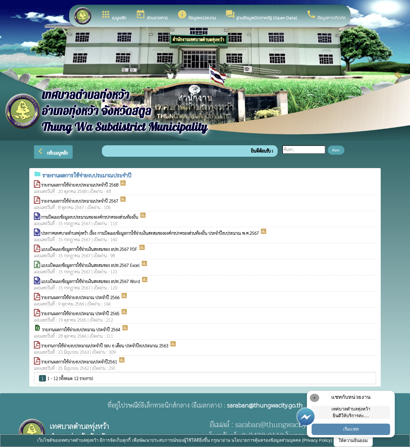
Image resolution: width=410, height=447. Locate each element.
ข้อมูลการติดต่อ (326, 15)
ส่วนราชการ (152, 15)
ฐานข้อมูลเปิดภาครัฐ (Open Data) (261, 15)
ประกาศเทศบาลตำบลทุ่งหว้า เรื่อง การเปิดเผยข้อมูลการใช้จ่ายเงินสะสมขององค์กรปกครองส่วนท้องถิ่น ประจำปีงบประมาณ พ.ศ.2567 (150, 233)
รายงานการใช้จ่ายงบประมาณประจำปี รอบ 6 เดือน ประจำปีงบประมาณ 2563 (105, 345)
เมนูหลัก (113, 15)
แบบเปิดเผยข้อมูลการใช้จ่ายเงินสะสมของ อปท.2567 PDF (90, 249)
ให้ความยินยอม (353, 440)
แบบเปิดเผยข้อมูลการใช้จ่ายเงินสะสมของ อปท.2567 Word (91, 281)
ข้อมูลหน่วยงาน (196, 15)
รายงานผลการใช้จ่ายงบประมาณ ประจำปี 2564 (82, 329)
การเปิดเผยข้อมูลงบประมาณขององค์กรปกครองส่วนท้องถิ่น (90, 217)
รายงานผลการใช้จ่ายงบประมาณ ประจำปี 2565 (81, 313)
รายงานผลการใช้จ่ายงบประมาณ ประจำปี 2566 (81, 297)
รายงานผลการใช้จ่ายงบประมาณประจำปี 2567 (80, 200)
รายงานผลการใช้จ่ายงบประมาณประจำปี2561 (79, 361)
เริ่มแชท (351, 429)
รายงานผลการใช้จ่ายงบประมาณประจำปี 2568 (80, 184)
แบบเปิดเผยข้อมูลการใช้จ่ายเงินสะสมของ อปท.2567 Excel (91, 265)
